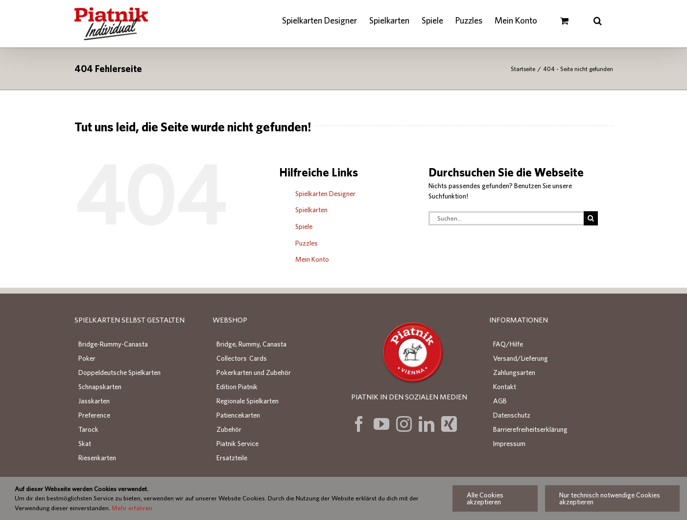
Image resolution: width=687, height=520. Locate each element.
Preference (94, 415)
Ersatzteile (231, 458)
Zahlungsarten (514, 372)
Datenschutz (511, 415)
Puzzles (306, 243)
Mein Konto (312, 259)
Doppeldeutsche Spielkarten (119, 372)
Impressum (509, 443)
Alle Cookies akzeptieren (485, 498)
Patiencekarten (238, 415)
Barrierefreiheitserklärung (530, 429)
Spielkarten (311, 210)
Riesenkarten (97, 458)
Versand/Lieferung (520, 358)
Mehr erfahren (132, 508)
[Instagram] (404, 424)
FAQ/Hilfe (508, 344)
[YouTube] (381, 424)
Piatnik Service (237, 443)
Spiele (303, 226)
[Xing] (449, 424)
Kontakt (504, 387)
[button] (598, 20)
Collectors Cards (241, 358)
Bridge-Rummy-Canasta (113, 344)
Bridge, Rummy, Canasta (251, 344)
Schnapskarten (99, 387)
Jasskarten (94, 401)
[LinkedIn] (426, 424)
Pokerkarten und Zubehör (253, 372)
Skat (84, 443)
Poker (86, 358)
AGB (500, 401)
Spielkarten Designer (325, 194)
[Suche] (591, 218)
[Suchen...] (506, 218)
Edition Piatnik (237, 387)
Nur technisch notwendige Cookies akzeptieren (609, 498)
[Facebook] (359, 424)
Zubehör (228, 429)
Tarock (88, 429)
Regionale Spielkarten (247, 401)
